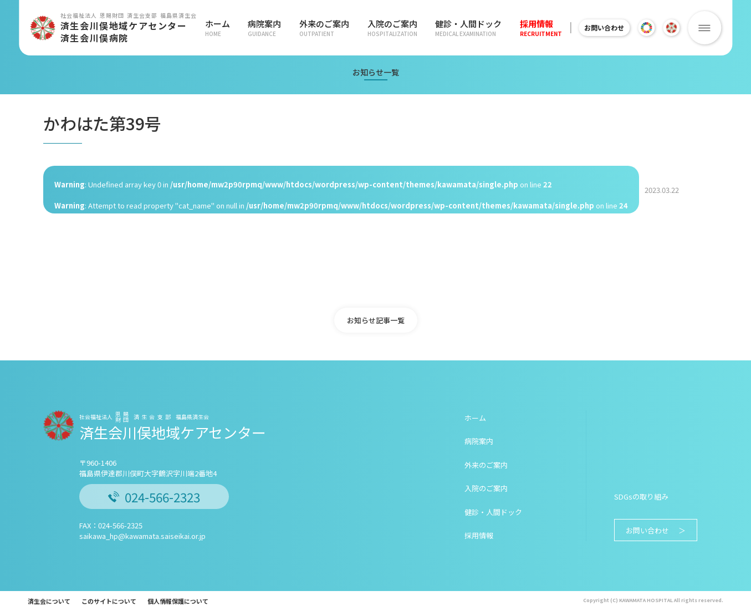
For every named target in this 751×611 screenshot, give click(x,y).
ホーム (217, 28)
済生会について (49, 601)
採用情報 (531, 28)
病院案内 (262, 28)
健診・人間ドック (460, 28)
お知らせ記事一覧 (376, 320)
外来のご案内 (320, 28)
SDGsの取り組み (641, 496)
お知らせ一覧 (375, 72)
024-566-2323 (154, 497)
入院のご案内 (386, 28)
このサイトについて (108, 601)
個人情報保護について (177, 601)
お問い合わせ (599, 27)
